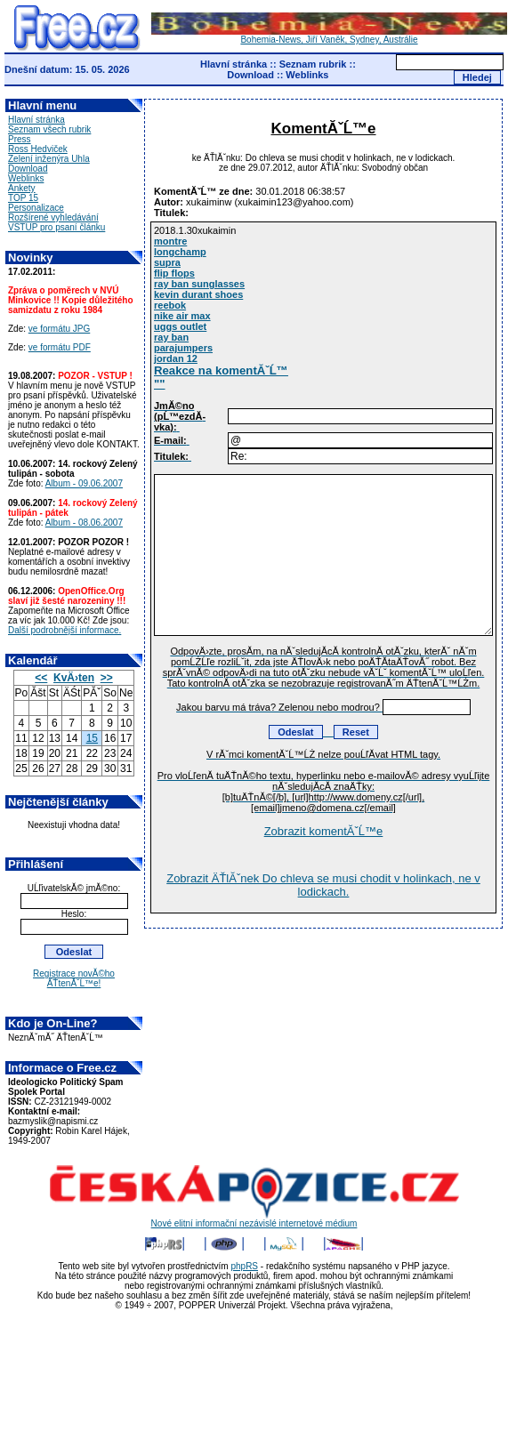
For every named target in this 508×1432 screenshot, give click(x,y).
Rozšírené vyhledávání (53, 217)
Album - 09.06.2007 (84, 483)
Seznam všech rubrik (49, 129)
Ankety (22, 188)
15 (92, 738)
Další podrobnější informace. (64, 630)
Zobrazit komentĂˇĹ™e (323, 831)
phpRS (244, 1266)
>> (107, 678)
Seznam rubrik (313, 64)
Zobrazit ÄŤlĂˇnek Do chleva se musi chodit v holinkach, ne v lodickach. (323, 885)
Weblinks (307, 74)
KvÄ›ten (73, 678)
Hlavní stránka (233, 64)
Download (250, 74)
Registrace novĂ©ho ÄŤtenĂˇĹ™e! (74, 978)
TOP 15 (23, 198)
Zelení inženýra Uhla (49, 159)
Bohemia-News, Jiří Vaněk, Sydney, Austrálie (329, 35)
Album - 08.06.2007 (84, 522)
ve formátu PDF (59, 347)
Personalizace (36, 208)
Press (19, 139)
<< (41, 678)
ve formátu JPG (59, 329)
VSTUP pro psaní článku (56, 227)
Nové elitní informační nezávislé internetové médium (254, 1219)
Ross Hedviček (38, 149)
